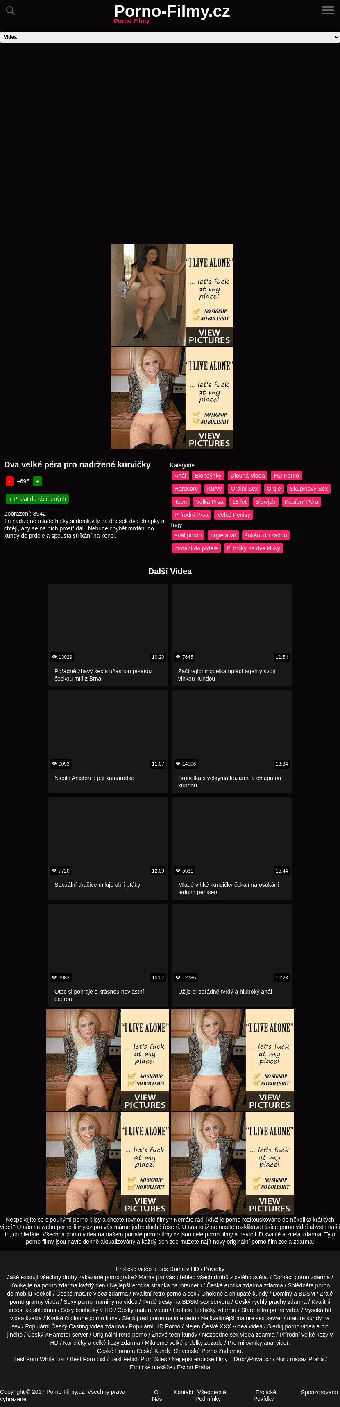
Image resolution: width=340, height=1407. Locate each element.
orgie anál (223, 535)
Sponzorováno (319, 1392)
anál (269, 1342)
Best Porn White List (39, 1359)
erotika (141, 1285)
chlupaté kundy (248, 1293)
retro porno (167, 1293)
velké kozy (314, 1334)
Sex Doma (171, 1269)
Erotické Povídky (265, 1395)
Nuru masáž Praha (300, 1359)
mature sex (250, 1318)
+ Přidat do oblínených (37, 499)
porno (302, 1277)
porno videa (300, 1326)
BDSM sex (195, 1302)
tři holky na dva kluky (253, 548)
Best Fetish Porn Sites (138, 1359)
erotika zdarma (243, 1285)
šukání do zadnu (266, 535)
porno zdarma (59, 1285)
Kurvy (214, 488)
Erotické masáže (151, 1367)
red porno (152, 1318)
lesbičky (205, 1310)
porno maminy (96, 1302)
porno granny (27, 1302)
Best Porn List (87, 1359)
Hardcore (186, 488)
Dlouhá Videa (248, 475)
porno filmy (103, 1318)
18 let (239, 501)
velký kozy (106, 1342)
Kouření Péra (302, 501)
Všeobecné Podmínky (210, 1395)
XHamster (57, 1334)
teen (174, 1334)
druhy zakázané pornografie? (100, 1277)
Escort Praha (193, 1367)
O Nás (157, 1395)
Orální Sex (244, 488)
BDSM (307, 1293)
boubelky (86, 1310)
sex (234, 1334)
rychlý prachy (269, 1302)
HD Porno (286, 475)
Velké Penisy (233, 515)
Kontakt (183, 1392)
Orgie (274, 488)
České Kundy (153, 1351)
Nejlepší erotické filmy (199, 1359)
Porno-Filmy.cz (172, 16)
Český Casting (69, 1326)
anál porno (188, 535)
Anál (180, 475)
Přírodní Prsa (191, 515)
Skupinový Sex (309, 488)
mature (83, 1293)
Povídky (214, 1269)
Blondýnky (208, 475)
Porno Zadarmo (221, 1351)
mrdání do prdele (196, 548)
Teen (181, 501)
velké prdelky (186, 1342)
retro (125, 1334)
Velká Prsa (209, 501)
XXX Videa (233, 1326)
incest (16, 1310)
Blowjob (266, 501)
